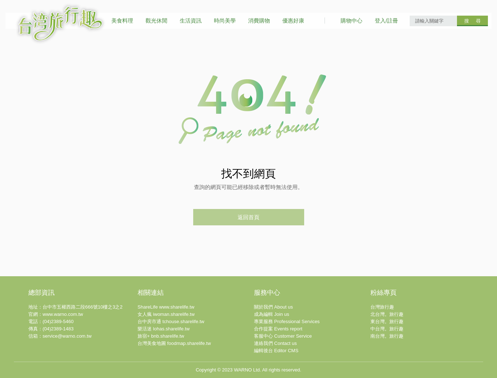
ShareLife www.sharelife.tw (166, 307)
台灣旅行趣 (382, 307)
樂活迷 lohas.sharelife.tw (164, 328)
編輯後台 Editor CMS (276, 350)
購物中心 (351, 20)
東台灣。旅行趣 (386, 321)
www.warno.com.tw (63, 314)
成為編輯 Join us (271, 314)
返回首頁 (248, 217)
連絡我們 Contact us (275, 343)
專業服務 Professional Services (287, 321)
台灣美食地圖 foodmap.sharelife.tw (174, 343)
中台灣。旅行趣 (386, 328)
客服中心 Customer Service (283, 336)
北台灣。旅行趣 (386, 314)
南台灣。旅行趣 (386, 336)
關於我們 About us (273, 307)
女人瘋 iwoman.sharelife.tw (166, 314)
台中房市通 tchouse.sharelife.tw (171, 321)
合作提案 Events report (278, 328)
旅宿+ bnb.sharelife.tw (161, 336)
